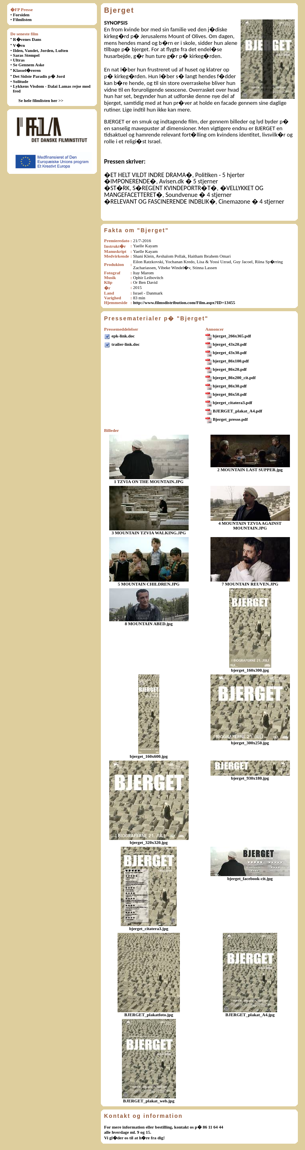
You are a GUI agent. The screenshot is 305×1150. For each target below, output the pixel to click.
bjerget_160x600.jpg (149, 756)
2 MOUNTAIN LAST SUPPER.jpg (250, 469)
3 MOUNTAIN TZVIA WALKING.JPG (149, 532)
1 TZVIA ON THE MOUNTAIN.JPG (148, 481)
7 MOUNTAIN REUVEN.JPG (250, 584)
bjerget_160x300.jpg (250, 670)
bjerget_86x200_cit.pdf (234, 377)
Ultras (19, 60)
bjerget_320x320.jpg (149, 842)
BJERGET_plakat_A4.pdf (237, 410)
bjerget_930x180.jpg (250, 778)
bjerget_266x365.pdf (232, 335)
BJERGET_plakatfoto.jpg (148, 1014)
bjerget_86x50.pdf (230, 394)
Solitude (21, 81)
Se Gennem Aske (28, 64)
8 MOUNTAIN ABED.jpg (149, 623)
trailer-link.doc (126, 344)
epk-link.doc (123, 335)
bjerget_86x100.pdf (231, 360)
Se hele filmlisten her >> (40, 100)
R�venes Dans (27, 39)
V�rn (19, 45)
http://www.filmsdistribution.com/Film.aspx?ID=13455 (184, 302)
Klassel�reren (27, 70)
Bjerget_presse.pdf (230, 419)
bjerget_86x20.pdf (230, 369)
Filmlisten (22, 19)
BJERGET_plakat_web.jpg (148, 1100)
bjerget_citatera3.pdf (232, 402)
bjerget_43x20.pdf (230, 344)
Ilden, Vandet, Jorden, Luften (40, 50)
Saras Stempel (26, 55)
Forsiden (21, 14)
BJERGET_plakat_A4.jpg (250, 1014)
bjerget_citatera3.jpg (148, 928)
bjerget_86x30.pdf (230, 385)
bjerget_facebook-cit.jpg (250, 878)
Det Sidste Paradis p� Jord (39, 76)
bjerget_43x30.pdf (230, 352)
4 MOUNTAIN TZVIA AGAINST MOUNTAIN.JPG (250, 525)
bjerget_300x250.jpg (250, 742)
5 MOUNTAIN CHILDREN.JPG (149, 584)
